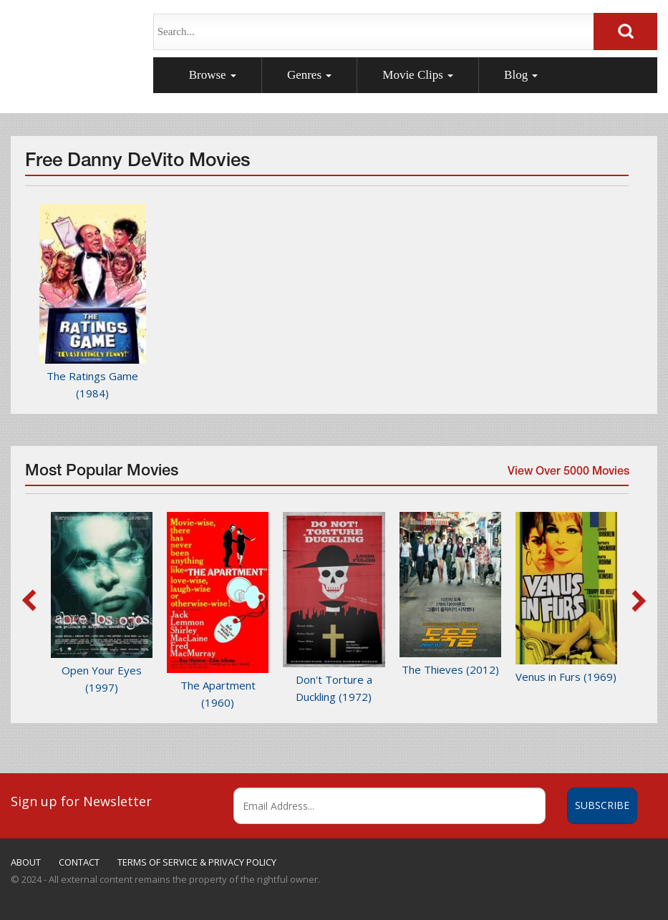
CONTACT (79, 862)
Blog (521, 75)
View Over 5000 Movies (566, 476)
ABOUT (26, 862)
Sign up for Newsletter (81, 801)
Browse (212, 75)
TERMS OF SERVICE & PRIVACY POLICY (196, 862)
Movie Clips (417, 75)
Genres (309, 75)
